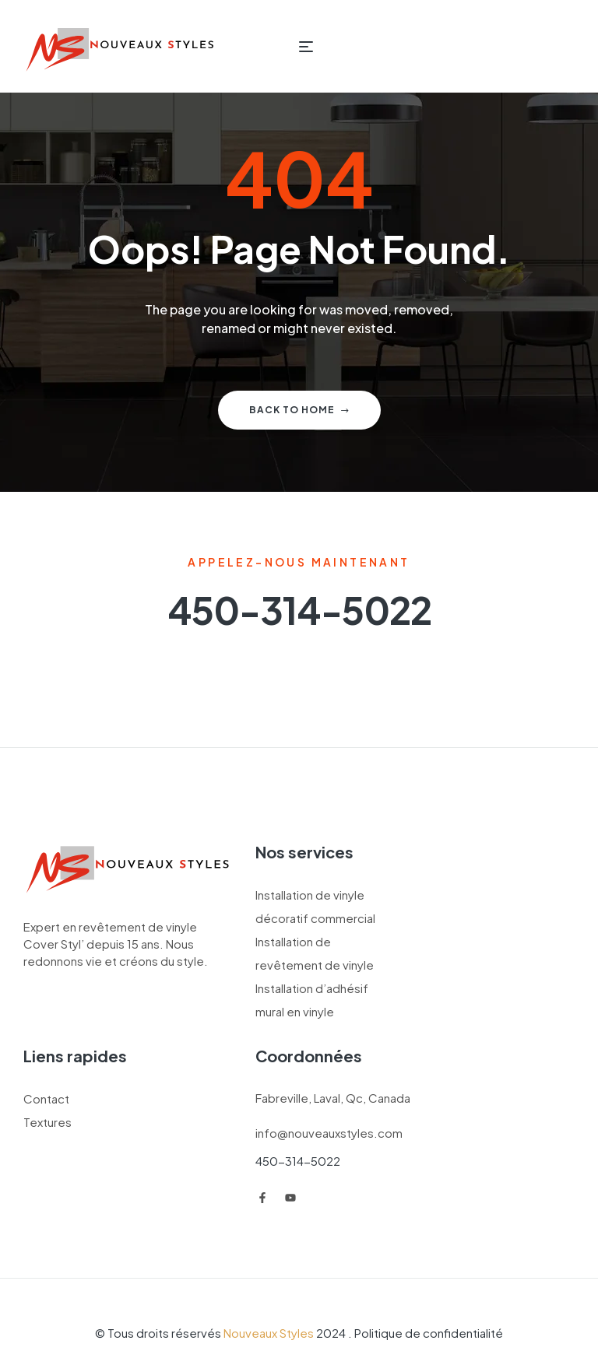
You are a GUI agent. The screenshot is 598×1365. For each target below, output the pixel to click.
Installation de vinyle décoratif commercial (315, 906)
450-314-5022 (297, 1160)
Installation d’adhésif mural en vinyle (311, 1000)
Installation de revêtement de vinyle (314, 953)
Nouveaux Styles (268, 1332)
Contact (46, 1098)
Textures (47, 1121)
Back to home (299, 410)
